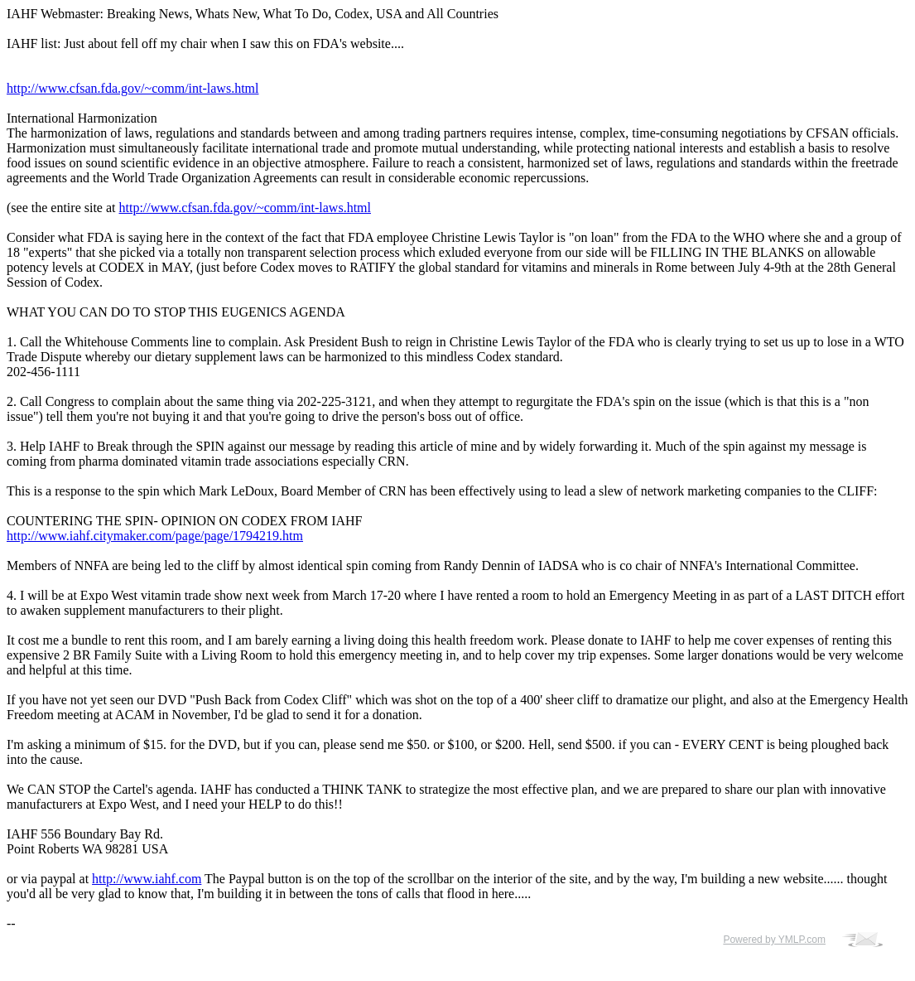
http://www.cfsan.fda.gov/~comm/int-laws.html (132, 88)
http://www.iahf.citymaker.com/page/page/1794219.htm (155, 536)
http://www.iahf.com (146, 879)
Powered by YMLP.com (774, 939)
